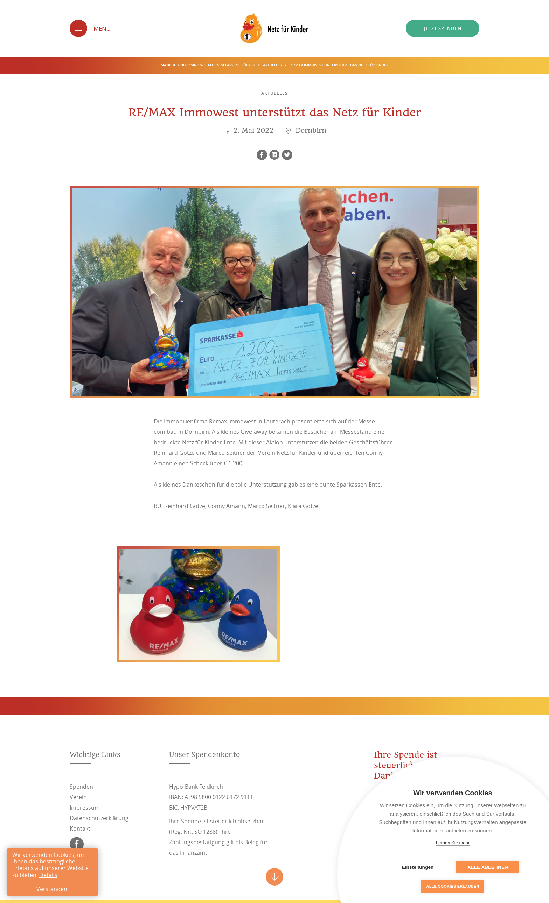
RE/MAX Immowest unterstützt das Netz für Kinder (339, 65)
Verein (78, 797)
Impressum (85, 807)
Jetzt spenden (442, 28)
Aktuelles (273, 65)
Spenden (81, 786)
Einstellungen (417, 867)
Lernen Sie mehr (453, 842)
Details (48, 875)
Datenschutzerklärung (99, 818)
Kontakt (80, 828)
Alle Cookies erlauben (452, 886)
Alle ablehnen (487, 867)
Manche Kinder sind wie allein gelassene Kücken (208, 65)
